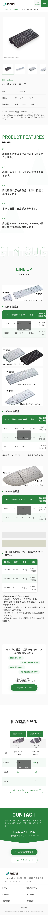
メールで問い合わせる (24, 852)
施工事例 (30, 894)
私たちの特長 (31, 888)
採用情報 (6, 901)
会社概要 (30, 901)
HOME (6, 9)
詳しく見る (17, 790)
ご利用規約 (24, 908)
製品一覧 (15, 9)
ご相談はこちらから (24, 687)
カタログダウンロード (24, 860)
